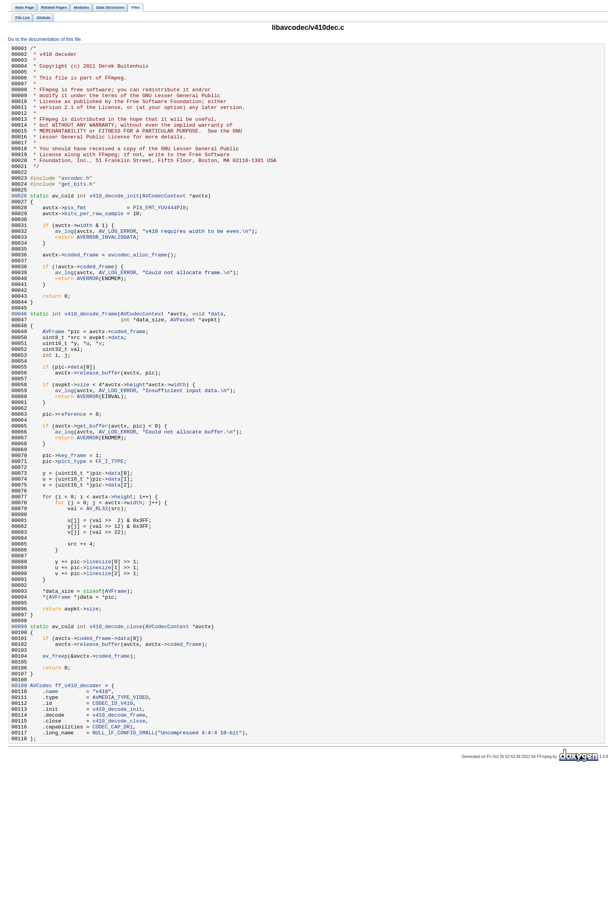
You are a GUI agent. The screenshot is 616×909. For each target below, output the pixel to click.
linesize (98, 665)
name (52, 820)
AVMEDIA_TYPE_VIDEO (120, 828)
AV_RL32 (97, 601)
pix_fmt (75, 240)
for (47, 587)
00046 (19, 367)
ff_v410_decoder (78, 813)
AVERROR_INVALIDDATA (106, 275)
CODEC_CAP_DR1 (112, 863)
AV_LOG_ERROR (117, 268)
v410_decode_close (115, 743)
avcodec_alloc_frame (137, 297)
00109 (19, 813)
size (83, 452)
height (136, 452)
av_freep (54, 778)
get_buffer (92, 502)
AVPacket (182, 374)
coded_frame (81, 297)
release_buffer (99, 438)
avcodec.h (75, 204)
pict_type (72, 544)
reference (72, 488)
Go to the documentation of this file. (45, 39)
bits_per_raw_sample (94, 247)
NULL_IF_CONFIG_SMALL (123, 870)
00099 (19, 743)
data (217, 367)
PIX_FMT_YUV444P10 (159, 240)
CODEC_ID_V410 (112, 835)
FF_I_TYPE (109, 544)
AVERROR (88, 325)
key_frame (72, 537)
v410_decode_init (114, 226)
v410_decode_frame (90, 367)
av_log (64, 268)
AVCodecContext (164, 226)
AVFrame (53, 389)
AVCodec (41, 813)
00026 (19, 226)
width (85, 261)
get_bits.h (76, 212)
